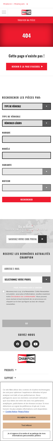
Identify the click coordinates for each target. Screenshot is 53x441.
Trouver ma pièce (26, 20)
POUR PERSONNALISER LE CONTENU (28, 287)
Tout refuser (26, 425)
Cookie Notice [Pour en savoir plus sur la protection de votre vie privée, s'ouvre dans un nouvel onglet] (11, 412)
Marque (6, 133)
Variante (7, 165)
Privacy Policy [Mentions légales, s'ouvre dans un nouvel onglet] (23, 412)
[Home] (26, 12)
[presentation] (25, 312)
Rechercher (26, 199)
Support (10, 378)
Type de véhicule (11, 116)
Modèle (6, 149)
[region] (26, 411)
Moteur (6, 181)
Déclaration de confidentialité (23, 296)
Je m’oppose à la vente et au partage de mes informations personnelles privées (26, 434)
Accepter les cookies (26, 417)
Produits (10, 370)
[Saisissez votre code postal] (22, 239)
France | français (14, 4)
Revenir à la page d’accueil (26, 66)
